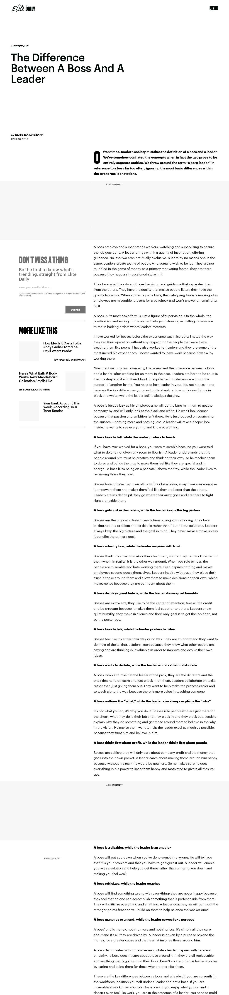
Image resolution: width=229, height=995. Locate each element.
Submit (75, 311)
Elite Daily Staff (29, 135)
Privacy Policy (25, 297)
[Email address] (52, 290)
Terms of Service (74, 295)
